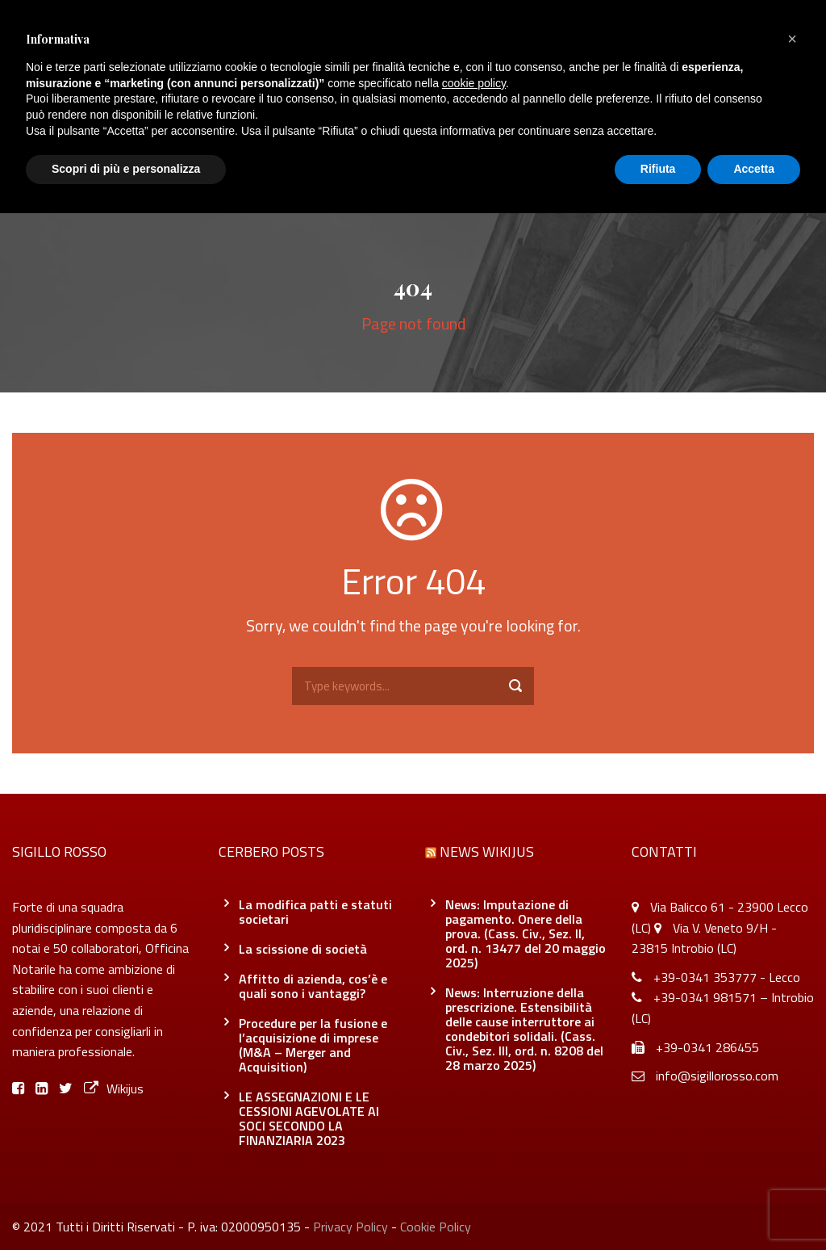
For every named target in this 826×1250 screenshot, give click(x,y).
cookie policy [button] (474, 83)
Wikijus (114, 1088)
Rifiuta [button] (658, 168)
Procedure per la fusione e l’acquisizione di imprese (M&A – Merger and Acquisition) (313, 1044)
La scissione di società (303, 948)
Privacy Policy (350, 1226)
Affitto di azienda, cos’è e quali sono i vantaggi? (313, 986)
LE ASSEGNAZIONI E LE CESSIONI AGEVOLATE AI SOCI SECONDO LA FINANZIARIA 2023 (309, 1118)
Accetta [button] (753, 168)
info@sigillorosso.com (717, 1075)
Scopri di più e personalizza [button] (126, 168)
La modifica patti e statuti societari (315, 912)
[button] (792, 39)
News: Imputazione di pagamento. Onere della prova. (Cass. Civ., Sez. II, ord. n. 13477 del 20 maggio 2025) (525, 933)
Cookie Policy (435, 1226)
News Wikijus (487, 851)
